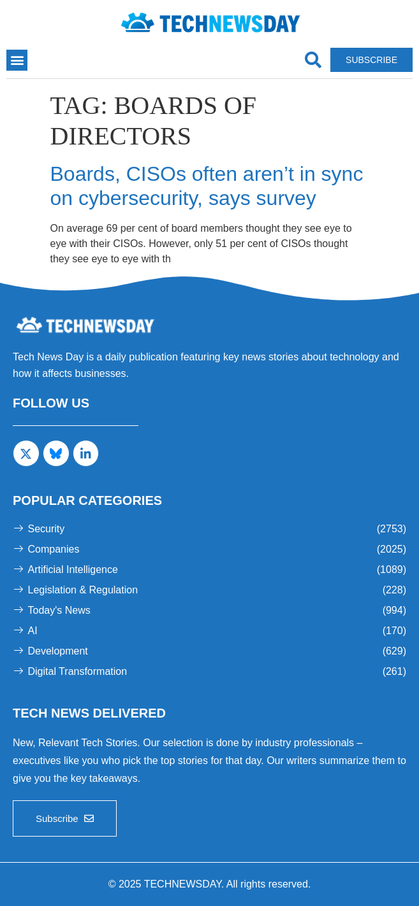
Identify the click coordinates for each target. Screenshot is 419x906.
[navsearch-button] (313, 60)
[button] (16, 60)
